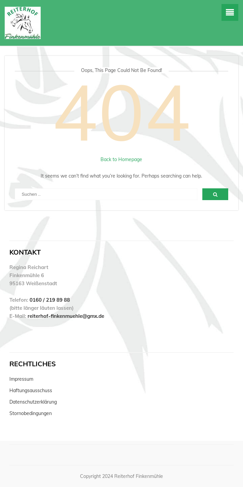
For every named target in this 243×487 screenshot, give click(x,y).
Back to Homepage (121, 159)
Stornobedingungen (30, 413)
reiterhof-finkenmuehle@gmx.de (66, 316)
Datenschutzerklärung (33, 402)
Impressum (21, 379)
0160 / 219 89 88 (50, 300)
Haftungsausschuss (30, 390)
